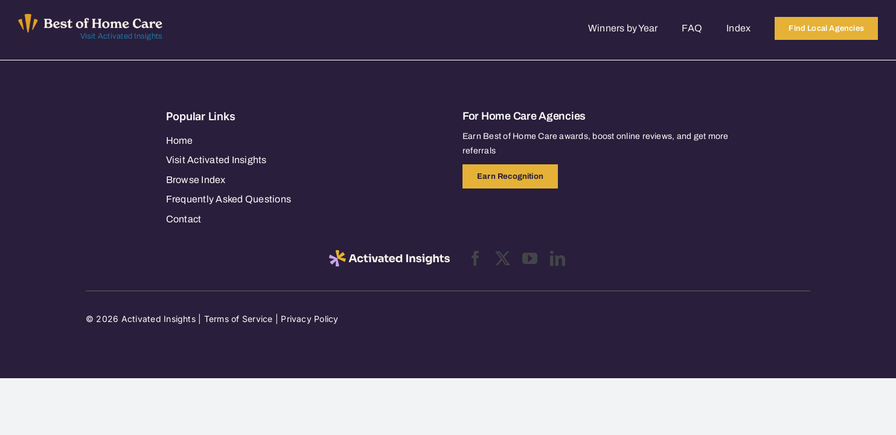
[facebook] (475, 258)
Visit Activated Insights (121, 36)
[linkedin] (557, 258)
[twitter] (502, 258)
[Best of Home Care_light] (90, 19)
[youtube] (529, 258)
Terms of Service (238, 319)
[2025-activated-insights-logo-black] (389, 255)
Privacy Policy (309, 319)
